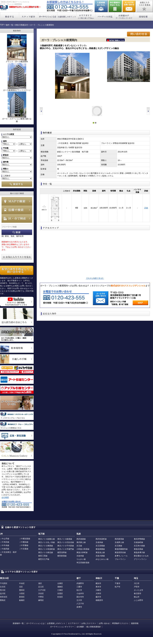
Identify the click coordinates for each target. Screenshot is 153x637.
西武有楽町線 (101, 539)
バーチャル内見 (105, 16)
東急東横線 (100, 549)
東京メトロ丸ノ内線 (46, 542)
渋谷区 (41, 593)
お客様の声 (124, 16)
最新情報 (134, 623)
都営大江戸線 (43, 559)
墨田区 (22, 590)
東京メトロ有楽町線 (46, 549)
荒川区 (3, 590)
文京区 (3, 587)
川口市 (136, 583)
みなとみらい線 (102, 559)
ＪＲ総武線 (4, 549)
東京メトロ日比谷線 (65, 542)
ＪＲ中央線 (4, 545)
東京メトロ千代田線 (65, 546)
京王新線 (118, 546)
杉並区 (60, 597)
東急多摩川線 (139, 552)
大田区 (22, 593)
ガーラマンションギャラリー (62, 627)
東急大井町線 (82, 552)
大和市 (98, 593)
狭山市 (136, 597)
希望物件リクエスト (120, 623)
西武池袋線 (81, 539)
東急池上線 (100, 552)
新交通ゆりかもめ (141, 556)
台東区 (60, 583)
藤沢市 (98, 597)
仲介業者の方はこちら (115, 6)
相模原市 (99, 600)
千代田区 (3, 583)
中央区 (22, 583)
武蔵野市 (80, 583)
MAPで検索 (17, 201)
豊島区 (3, 600)
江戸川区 (42, 590)
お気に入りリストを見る (144, 6)
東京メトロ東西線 (45, 546)
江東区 (60, 590)
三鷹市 (79, 587)
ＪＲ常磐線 (23, 545)
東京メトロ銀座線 (64, 539)
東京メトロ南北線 (45, 552)
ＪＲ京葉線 (23, 549)
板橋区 (22, 600)
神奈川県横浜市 (21, 25)
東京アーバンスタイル (4, 7)
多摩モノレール (121, 556)
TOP (2, 25)
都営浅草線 (62, 552)
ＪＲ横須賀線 (24, 539)
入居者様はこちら (101, 6)
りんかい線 (81, 559)
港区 (40, 583)
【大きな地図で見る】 (95, 278)
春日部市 (137, 593)
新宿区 (22, 597)
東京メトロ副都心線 (46, 539)
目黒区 (60, 593)
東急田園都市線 (121, 549)
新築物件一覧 (18, 623)
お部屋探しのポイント (66, 16)
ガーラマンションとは (47, 16)
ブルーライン (120, 559)
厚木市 (98, 587)
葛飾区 (60, 587)
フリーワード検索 (17, 232)
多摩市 (79, 607)
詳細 (146, 208)
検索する (9, 16)
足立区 (41, 587)
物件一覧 (9, 25)
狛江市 (79, 590)
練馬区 (41, 600)
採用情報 (143, 16)
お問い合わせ (129, 6)
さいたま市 (138, 590)
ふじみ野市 (138, 600)
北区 (21, 587)
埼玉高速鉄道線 (82, 562)
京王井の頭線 (139, 546)
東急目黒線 (138, 549)
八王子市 (80, 604)
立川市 (79, 600)
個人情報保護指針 (93, 627)
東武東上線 (81, 542)
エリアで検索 (17, 218)
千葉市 (117, 583)
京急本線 (80, 556)
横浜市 (98, 583)
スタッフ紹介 (28, 16)
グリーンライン (140, 559)
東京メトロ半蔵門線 (65, 549)
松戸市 (117, 587)
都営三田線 (42, 556)
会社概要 (5, 497)
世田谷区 (3, 597)
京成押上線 (119, 542)
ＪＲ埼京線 (4, 542)
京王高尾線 (100, 546)
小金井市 (80, 593)
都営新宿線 (62, 556)
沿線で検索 (17, 210)
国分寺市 (80, 597)
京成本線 (99, 542)
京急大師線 (100, 556)
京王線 (79, 546)
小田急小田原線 (82, 549)
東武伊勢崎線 (139, 539)
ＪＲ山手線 (4, 539)
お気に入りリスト (88, 623)
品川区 (3, 593)
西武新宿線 (119, 539)
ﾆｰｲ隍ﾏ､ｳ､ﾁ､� (115, 40)
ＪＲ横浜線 (23, 542)
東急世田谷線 (120, 552)
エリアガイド (86, 16)
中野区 (41, 597)
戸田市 (136, 587)
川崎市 (98, 590)
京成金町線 (138, 542)
